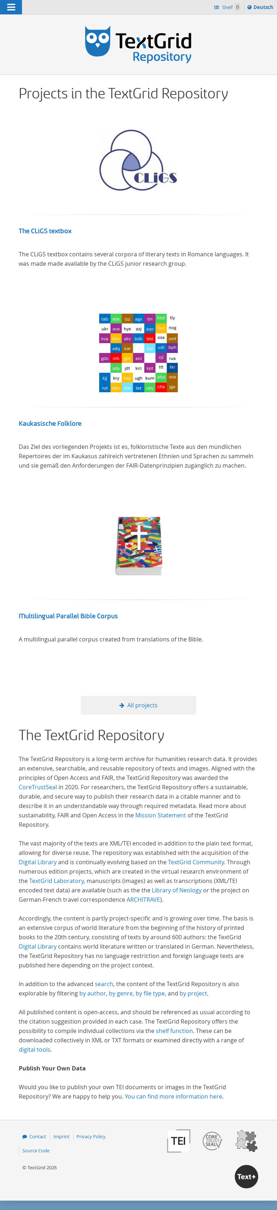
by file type (150, 993)
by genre (121, 993)
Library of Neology (177, 890)
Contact (37, 1136)
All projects (142, 705)
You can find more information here (173, 1096)
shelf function (174, 1031)
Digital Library (38, 862)
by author (92, 993)
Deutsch (264, 8)
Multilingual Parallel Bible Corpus (68, 616)
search (104, 984)
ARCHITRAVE (143, 900)
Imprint (61, 1136)
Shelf (230, 7)
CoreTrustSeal (38, 787)
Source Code (35, 1150)
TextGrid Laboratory (56, 881)
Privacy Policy (91, 1136)
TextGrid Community (196, 862)
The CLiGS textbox (45, 231)
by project (193, 993)
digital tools (34, 1050)
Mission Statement (160, 815)
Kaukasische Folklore (50, 424)
